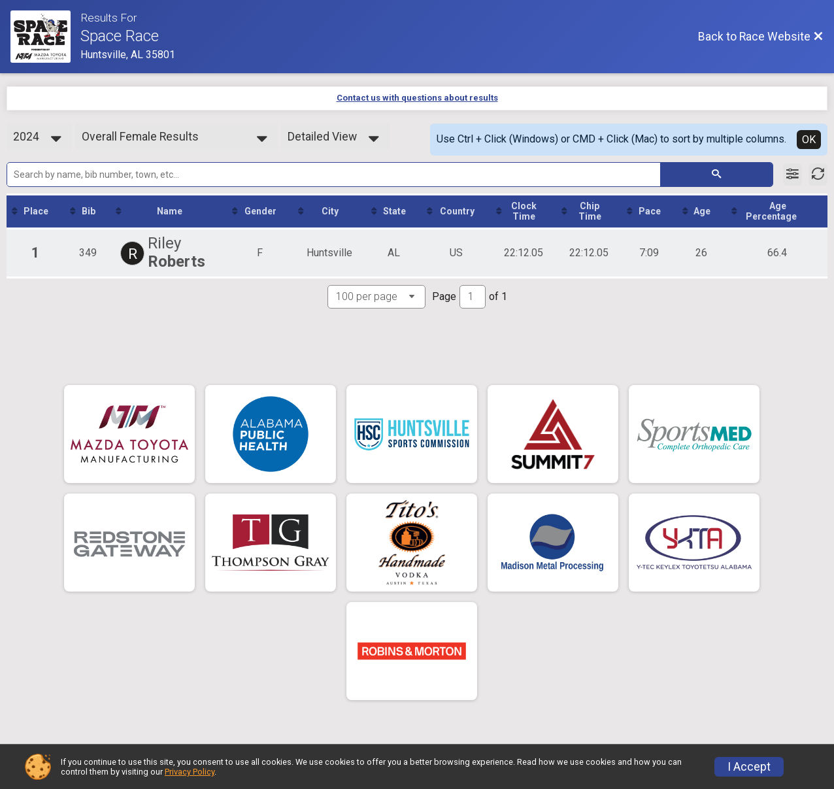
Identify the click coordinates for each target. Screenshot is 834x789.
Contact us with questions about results (417, 98)
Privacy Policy (189, 772)
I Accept (749, 766)
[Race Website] (45, 36)
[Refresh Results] (818, 174)
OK (809, 139)
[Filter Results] (792, 174)
